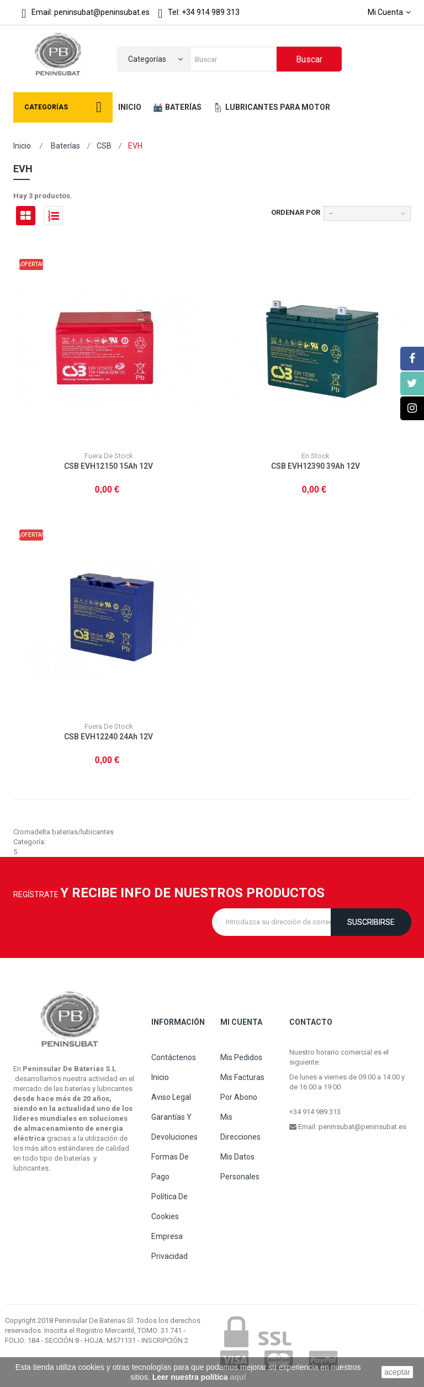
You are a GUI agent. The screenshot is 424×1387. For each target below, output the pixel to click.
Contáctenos (173, 1057)
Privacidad (169, 1256)
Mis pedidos (241, 1057)
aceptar (397, 1372)
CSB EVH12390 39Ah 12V (315, 466)
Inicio (22, 145)
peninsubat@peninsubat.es (362, 1127)
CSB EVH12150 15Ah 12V (108, 466)
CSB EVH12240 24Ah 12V (108, 736)
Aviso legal (171, 1097)
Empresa (167, 1236)
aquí (238, 1377)
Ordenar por (295, 212)
